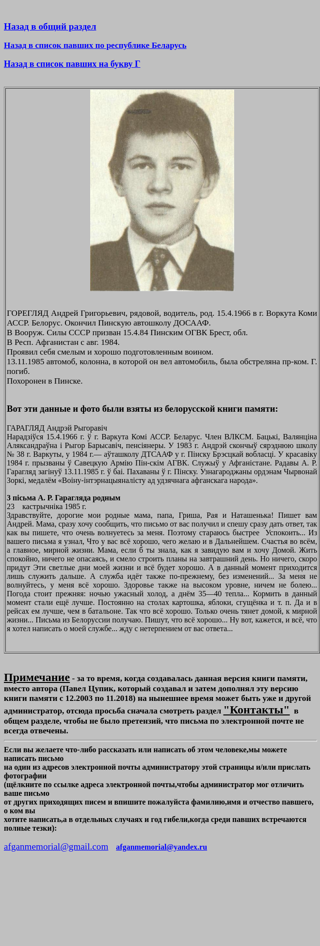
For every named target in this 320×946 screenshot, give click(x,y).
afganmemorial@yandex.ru (161, 847)
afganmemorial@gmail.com (56, 846)
